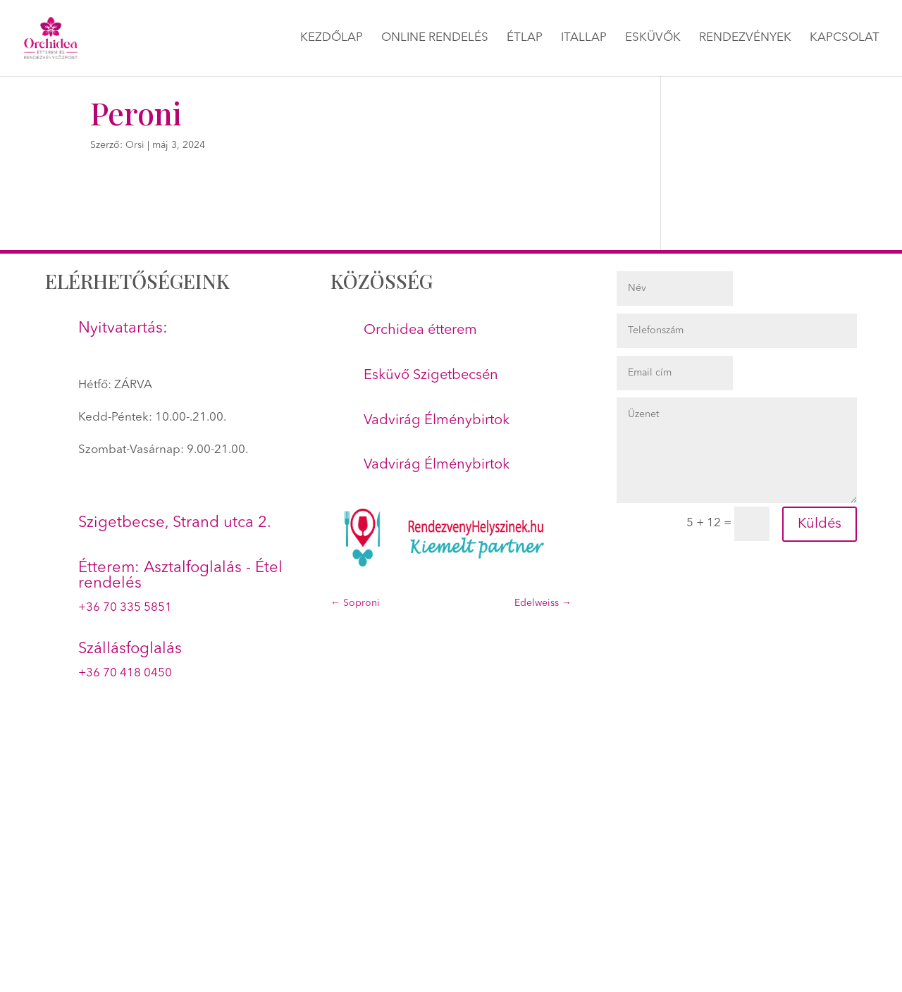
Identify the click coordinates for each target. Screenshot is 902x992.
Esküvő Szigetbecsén (431, 375)
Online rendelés (434, 38)
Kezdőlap (331, 38)
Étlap (525, 38)
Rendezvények (745, 38)
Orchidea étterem (420, 330)
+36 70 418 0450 (125, 673)
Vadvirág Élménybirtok (436, 421)
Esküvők (653, 38)
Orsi (134, 145)
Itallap (584, 38)
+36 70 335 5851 (125, 608)
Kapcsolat (844, 38)
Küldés (819, 524)
